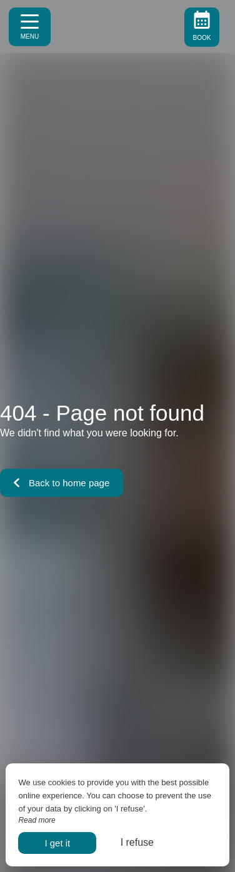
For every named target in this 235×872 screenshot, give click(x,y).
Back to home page (61, 483)
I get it (57, 843)
